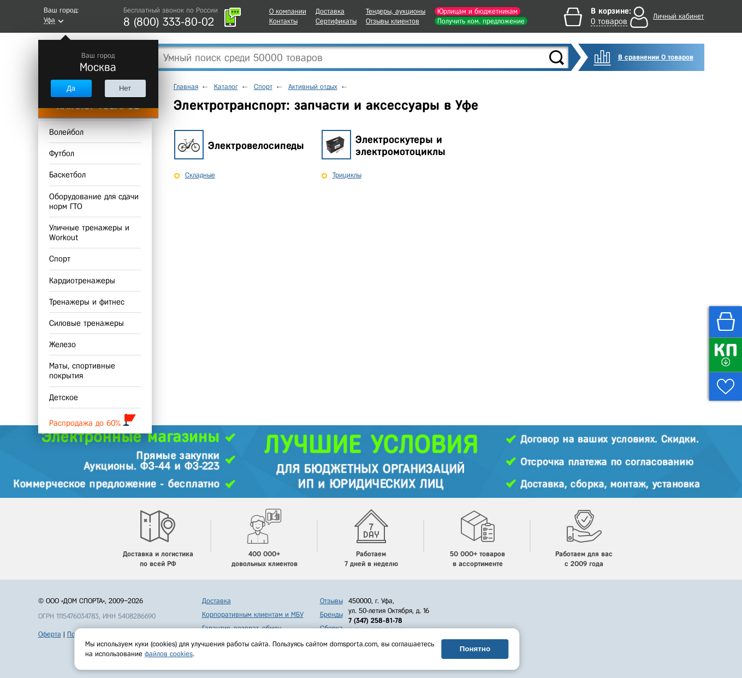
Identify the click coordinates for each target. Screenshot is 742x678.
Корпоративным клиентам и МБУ (253, 614)
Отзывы (331, 600)
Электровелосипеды (256, 145)
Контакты (283, 21)
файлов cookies (169, 653)
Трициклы (347, 175)
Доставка (330, 11)
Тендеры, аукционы (395, 11)
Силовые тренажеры (86, 323)
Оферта (49, 634)
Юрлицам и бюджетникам (477, 11)
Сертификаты (336, 21)
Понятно (475, 649)
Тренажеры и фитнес (86, 302)
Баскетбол (67, 175)
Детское (63, 397)
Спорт (59, 259)
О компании (287, 11)
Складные (200, 175)
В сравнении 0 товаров (655, 57)
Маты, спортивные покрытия (82, 370)
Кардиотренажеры (82, 280)
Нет (125, 88)
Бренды (331, 614)
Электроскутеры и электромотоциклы (400, 145)
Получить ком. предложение (481, 21)
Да (71, 88)
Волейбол (66, 132)
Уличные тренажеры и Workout (89, 232)
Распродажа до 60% (92, 420)
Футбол (61, 153)
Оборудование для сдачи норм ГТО (94, 201)
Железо (62, 344)
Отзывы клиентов (392, 21)
